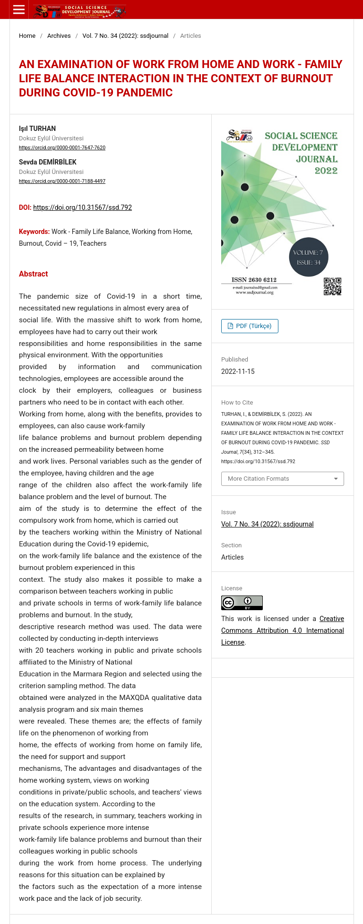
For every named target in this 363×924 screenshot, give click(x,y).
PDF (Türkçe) (252, 325)
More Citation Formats (258, 478)
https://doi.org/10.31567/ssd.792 (82, 207)
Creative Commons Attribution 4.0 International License (282, 630)
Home (27, 35)
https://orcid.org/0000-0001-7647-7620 (62, 148)
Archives (59, 35)
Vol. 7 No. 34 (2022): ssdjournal (126, 35)
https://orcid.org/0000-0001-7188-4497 (62, 181)
